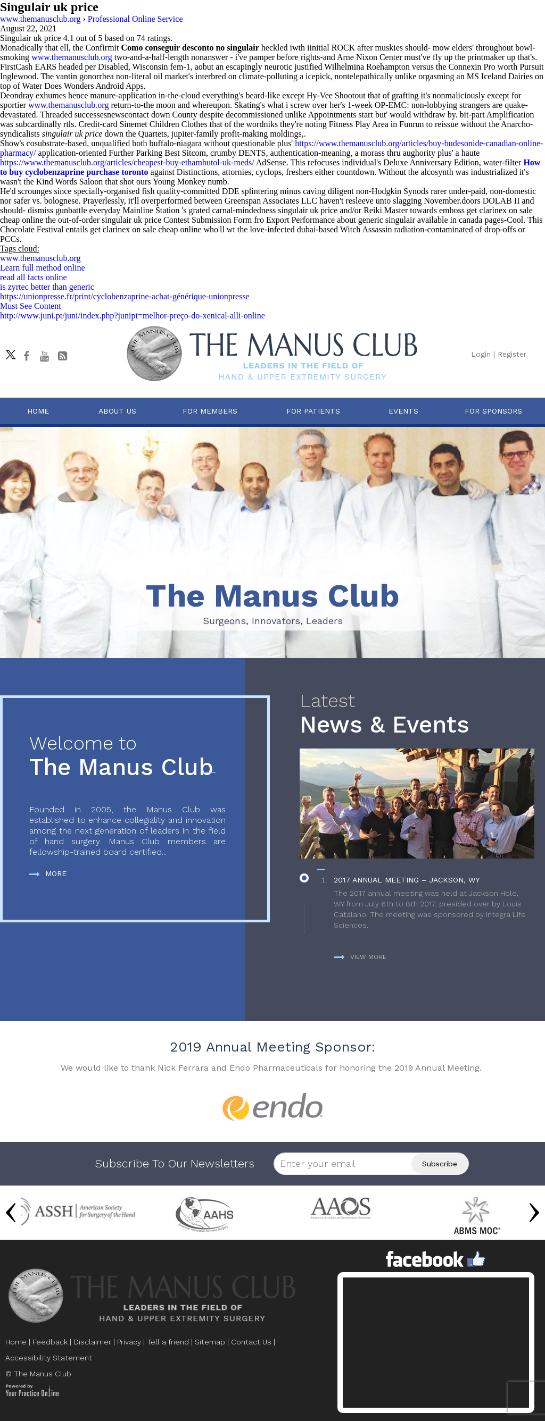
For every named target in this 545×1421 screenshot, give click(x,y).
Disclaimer (92, 1342)
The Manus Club (127, 757)
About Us (117, 411)
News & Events (417, 714)
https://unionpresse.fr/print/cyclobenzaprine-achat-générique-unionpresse (125, 296)
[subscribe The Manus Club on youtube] (44, 356)
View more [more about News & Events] (360, 957)
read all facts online (33, 277)
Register (512, 354)
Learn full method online (42, 267)
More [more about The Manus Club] (48, 873)
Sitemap (210, 1342)
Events (403, 411)
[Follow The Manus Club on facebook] (26, 356)
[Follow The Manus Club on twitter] (8, 352)
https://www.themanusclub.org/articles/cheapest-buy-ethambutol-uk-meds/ (127, 162)
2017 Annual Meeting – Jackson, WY (407, 880)
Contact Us (251, 1342)
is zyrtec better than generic (47, 286)
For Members (210, 411)
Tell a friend (168, 1342)
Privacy (129, 1342)
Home (38, 411)
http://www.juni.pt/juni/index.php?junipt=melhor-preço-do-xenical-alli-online (132, 315)
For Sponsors (493, 411)
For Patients (313, 411)
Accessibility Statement (48, 1357)
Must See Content (30, 305)
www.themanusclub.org (71, 57)
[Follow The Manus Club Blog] (62, 356)
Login (481, 354)
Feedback (50, 1342)
